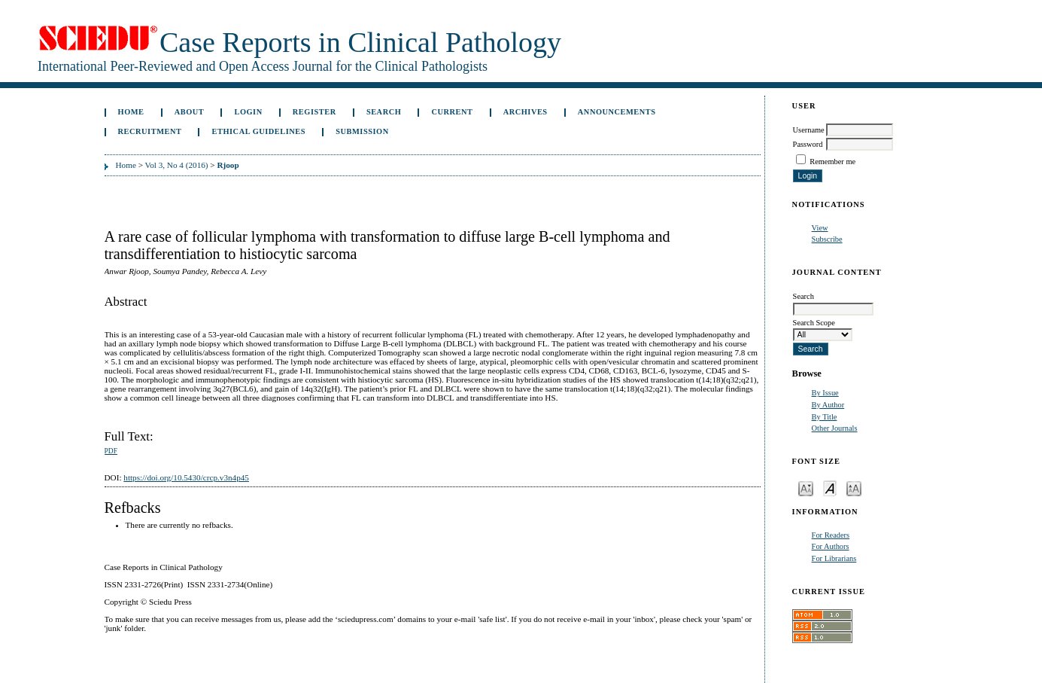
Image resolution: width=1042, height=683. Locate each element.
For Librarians (834, 558)
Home (131, 112)
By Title (824, 417)
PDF (111, 451)
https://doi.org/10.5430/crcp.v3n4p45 (186, 477)
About (190, 112)
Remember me (832, 161)
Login (248, 112)
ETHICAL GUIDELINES (259, 131)
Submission (362, 131)
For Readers (831, 535)
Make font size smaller (805, 487)
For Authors (830, 546)
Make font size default (829, 487)
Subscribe (827, 239)
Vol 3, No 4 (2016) (176, 164)
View (820, 228)
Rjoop (227, 164)
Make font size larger (853, 487)
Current (451, 112)
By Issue (825, 393)
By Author (828, 405)
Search (383, 112)
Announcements (617, 112)
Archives (525, 112)
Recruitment (150, 131)
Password (808, 144)
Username (809, 130)
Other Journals (835, 428)
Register (314, 112)
